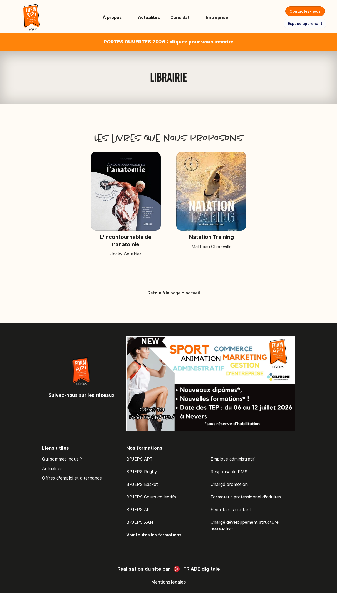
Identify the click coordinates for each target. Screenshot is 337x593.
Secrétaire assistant (231, 509)
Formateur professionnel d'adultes (246, 497)
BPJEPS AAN (139, 522)
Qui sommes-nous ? (62, 459)
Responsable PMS (229, 471)
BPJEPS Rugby (141, 471)
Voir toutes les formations (153, 534)
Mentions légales (168, 582)
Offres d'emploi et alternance (72, 478)
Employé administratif (233, 459)
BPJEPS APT (139, 459)
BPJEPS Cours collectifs (151, 497)
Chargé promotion (229, 484)
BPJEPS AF (138, 509)
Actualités (149, 17)
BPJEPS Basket (142, 484)
